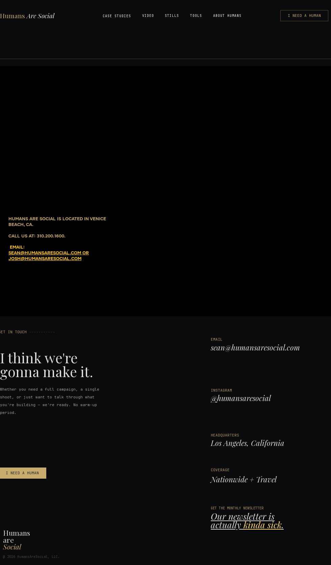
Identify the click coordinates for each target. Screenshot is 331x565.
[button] (117, 15)
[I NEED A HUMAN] (304, 15)
